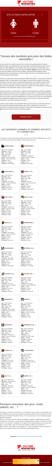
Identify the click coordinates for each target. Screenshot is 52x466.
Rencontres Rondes (23, 436)
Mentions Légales (26, 458)
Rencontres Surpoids (36, 436)
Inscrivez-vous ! (26, 117)
